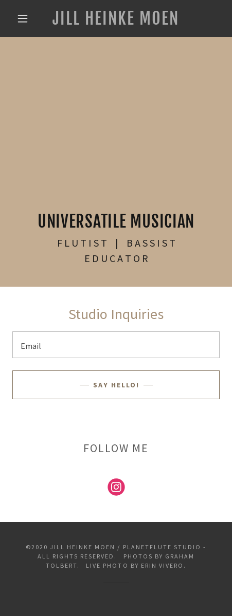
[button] (22, 18)
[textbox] (116, 344)
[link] (116, 18)
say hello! (116, 384)
